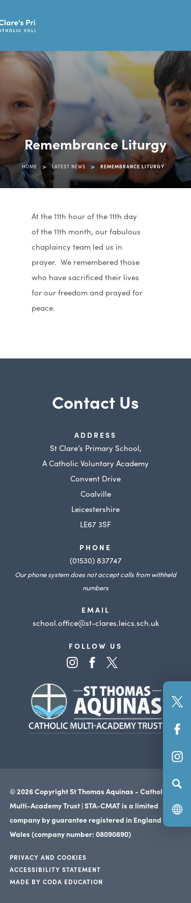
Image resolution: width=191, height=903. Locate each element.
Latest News (69, 166)
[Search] (177, 783)
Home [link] (29, 166)
